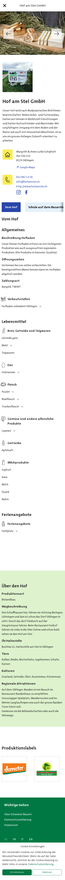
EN (31, 839)
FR (14, 839)
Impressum (11, 825)
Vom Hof (11, 207)
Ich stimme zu (17, 872)
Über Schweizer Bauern (18, 814)
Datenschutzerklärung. (41, 864)
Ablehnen (47, 872)
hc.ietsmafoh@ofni (28, 181)
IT (22, 839)
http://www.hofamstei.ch (31, 186)
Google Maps (27, 167)
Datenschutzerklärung (17, 819)
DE (6, 839)
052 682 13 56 (24, 177)
